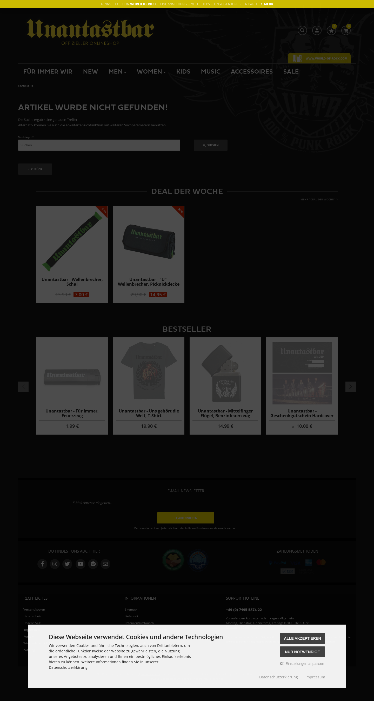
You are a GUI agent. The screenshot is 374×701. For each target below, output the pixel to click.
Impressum (315, 676)
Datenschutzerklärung (278, 676)
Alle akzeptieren (302, 638)
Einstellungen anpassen (302, 663)
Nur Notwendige (302, 652)
